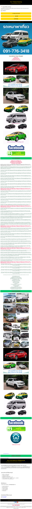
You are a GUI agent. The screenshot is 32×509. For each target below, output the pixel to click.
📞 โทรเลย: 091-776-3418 (16, 13)
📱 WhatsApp (16, 18)
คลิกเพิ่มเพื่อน (4, 497)
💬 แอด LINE (16, 16)
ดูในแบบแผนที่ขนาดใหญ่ (6, 453)
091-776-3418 (4, 496)
